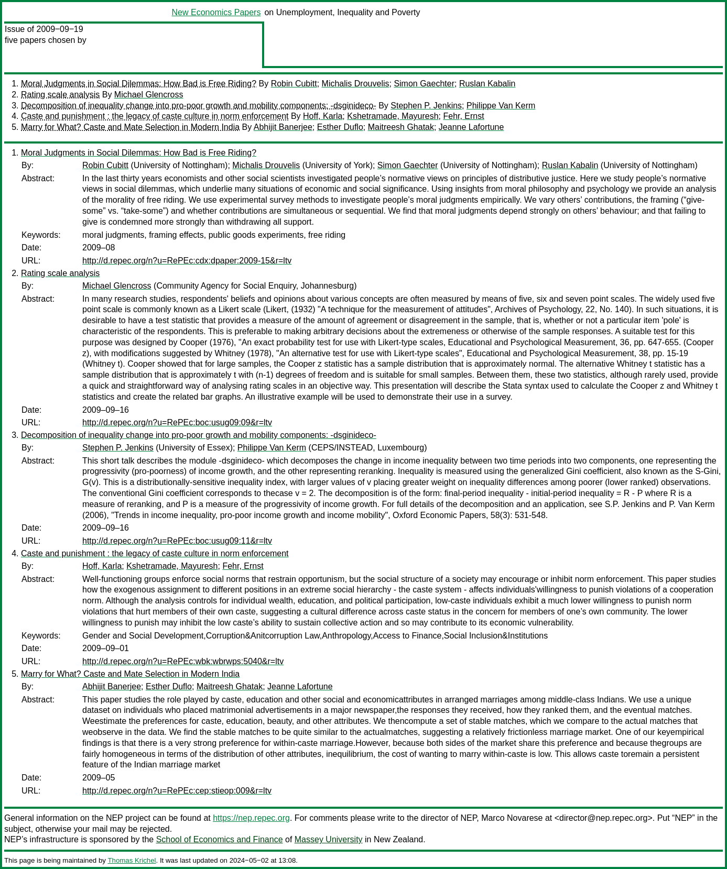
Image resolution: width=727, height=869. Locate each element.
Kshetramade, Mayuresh (392, 116)
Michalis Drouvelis (355, 83)
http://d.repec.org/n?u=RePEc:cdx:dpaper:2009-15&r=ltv (186, 260)
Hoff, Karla (322, 116)
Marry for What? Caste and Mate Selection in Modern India (130, 127)
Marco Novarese (511, 817)
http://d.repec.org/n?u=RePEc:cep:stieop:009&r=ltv (177, 790)
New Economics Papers (216, 12)
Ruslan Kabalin (487, 83)
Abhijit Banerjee (283, 127)
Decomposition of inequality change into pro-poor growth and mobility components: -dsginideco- (198, 105)
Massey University (329, 839)
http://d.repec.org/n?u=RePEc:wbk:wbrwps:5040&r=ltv (183, 661)
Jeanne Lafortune (471, 127)
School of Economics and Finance (219, 839)
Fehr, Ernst (463, 116)
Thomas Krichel (131, 860)
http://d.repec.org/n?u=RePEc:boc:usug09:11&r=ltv (177, 540)
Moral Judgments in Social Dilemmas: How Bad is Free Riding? (138, 83)
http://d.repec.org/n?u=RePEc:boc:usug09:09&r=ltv (177, 422)
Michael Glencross (148, 94)
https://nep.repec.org (251, 817)
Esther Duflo (340, 127)
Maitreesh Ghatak (401, 127)
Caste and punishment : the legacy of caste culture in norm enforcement (155, 116)
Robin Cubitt (294, 83)
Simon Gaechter (424, 83)
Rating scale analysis (60, 94)
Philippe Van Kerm (500, 105)
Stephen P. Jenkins (426, 105)
